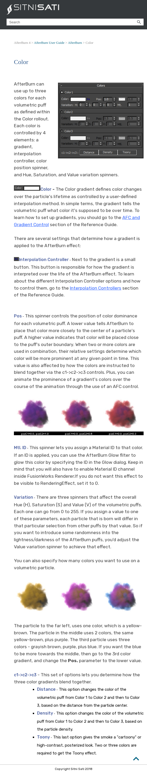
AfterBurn (75, 43)
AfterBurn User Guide (49, 43)
